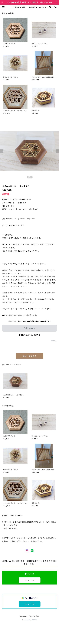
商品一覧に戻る (29, 356)
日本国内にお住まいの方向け (29, 335)
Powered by (29, 620)
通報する (54, 341)
